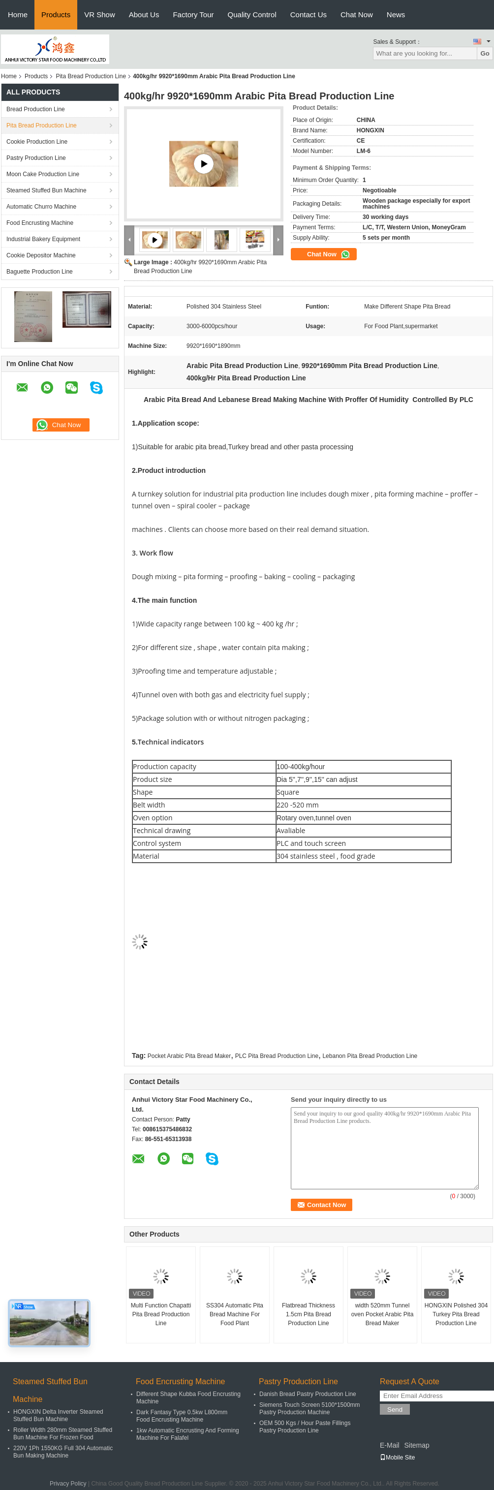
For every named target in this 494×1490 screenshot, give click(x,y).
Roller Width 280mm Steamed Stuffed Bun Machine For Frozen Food (62, 1434)
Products (55, 14)
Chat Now (356, 14)
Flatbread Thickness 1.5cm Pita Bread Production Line (308, 1314)
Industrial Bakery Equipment (43, 239)
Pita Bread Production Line (91, 76)
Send (394, 1409)
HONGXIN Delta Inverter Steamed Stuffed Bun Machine (58, 1415)
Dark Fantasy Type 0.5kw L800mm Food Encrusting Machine (181, 1416)
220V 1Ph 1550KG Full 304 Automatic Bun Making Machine (63, 1452)
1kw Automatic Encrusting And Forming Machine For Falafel (187, 1434)
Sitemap (416, 1445)
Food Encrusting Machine (39, 222)
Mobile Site (397, 1457)
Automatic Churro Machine (41, 206)
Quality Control (252, 14)
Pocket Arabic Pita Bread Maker (189, 1056)
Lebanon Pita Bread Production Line (369, 1056)
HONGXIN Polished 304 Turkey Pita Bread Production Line (456, 1314)
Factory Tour (193, 14)
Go (485, 53)
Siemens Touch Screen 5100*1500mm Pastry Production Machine (309, 1408)
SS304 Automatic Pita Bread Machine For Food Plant (234, 1314)
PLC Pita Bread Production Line (276, 1056)
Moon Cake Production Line (42, 174)
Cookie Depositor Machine (41, 255)
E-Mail (390, 1445)
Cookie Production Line (36, 141)
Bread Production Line (35, 109)
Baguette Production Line (39, 271)
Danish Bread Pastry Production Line (307, 1394)
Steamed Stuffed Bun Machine (46, 190)
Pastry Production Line (36, 158)
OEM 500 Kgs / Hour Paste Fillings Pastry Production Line (304, 1427)
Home (18, 14)
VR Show (99, 14)
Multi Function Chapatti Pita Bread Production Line (161, 1314)
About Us (144, 14)
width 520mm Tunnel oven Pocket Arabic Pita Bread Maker (382, 1314)
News (396, 14)
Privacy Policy (68, 1483)
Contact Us (308, 14)
